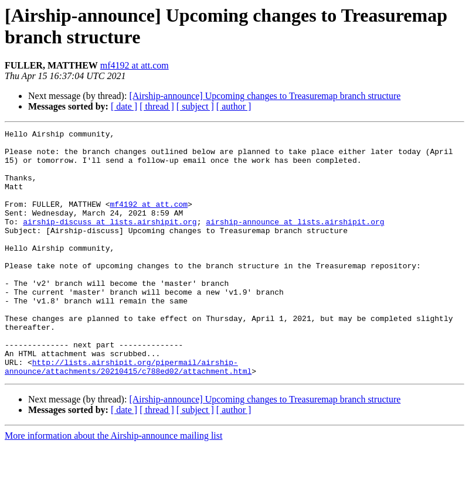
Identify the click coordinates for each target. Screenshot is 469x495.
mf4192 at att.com (134, 65)
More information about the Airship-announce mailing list (113, 485)
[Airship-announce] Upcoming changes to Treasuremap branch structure (264, 96)
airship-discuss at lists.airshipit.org (109, 240)
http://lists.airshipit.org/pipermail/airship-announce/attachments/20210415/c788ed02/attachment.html (128, 414)
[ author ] (234, 106)
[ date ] (124, 106)
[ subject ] (195, 106)
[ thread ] (157, 106)
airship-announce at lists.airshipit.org (295, 240)
